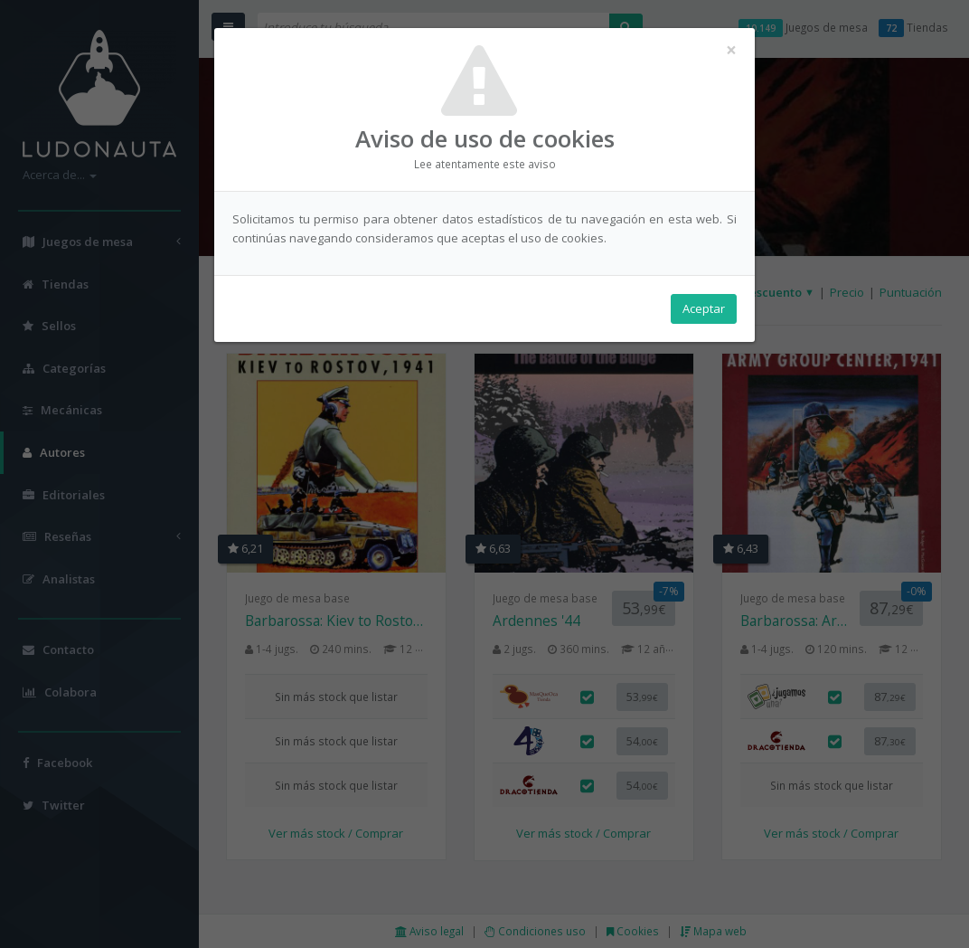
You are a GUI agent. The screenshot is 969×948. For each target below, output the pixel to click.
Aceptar (703, 308)
